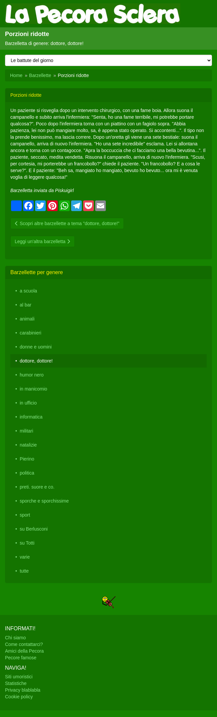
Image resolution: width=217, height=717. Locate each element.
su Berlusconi (34, 529)
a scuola (28, 290)
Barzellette (40, 75)
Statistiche (16, 683)
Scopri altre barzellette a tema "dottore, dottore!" (67, 223)
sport (25, 515)
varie (25, 557)
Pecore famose (20, 657)
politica (27, 473)
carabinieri (30, 332)
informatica (31, 417)
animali (27, 318)
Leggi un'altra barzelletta (42, 241)
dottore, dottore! (36, 361)
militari (26, 431)
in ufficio (28, 403)
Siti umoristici (18, 676)
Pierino (27, 459)
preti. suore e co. (37, 487)
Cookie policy (19, 696)
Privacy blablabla (22, 690)
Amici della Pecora (24, 651)
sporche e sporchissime (44, 501)
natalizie (28, 445)
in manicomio (33, 389)
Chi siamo (15, 637)
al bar (25, 304)
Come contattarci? (24, 644)
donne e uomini (36, 346)
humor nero (32, 375)
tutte (24, 571)
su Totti (27, 543)
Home (16, 75)
